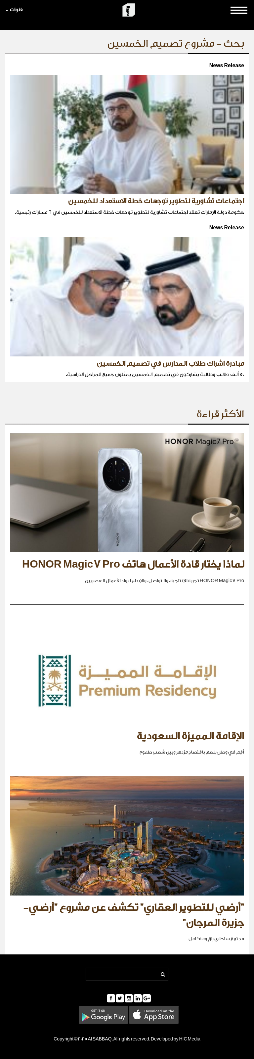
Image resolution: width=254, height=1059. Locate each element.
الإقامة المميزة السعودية (190, 736)
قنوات (14, 10)
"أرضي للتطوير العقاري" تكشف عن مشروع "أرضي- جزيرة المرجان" (133, 915)
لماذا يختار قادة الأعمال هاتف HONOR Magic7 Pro (133, 564)
